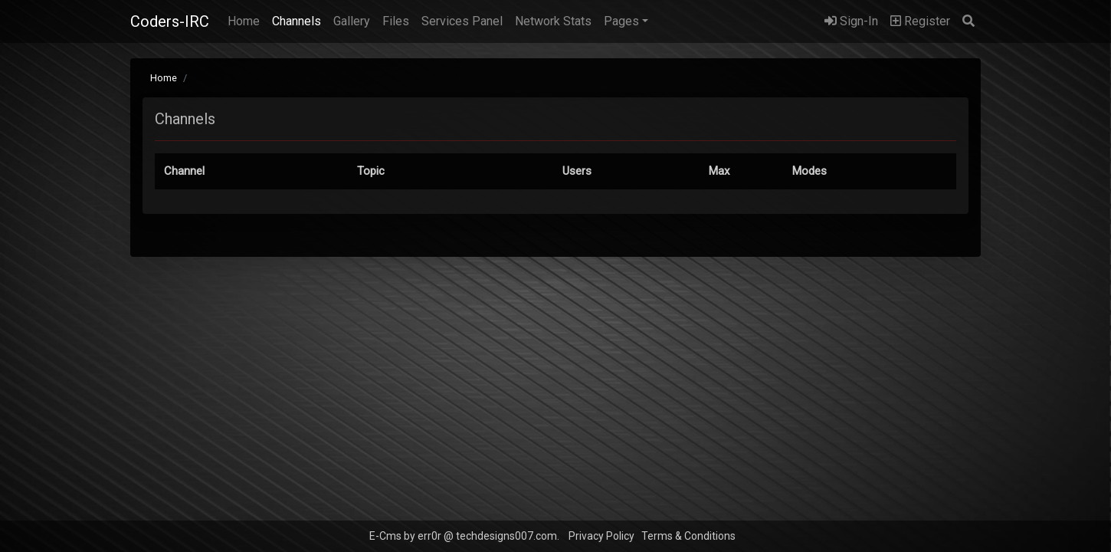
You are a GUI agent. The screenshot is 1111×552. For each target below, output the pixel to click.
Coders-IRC (169, 21)
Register (920, 21)
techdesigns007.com (506, 536)
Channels (296, 21)
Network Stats (553, 21)
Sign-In (851, 21)
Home (247, 20)
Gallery (351, 21)
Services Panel (462, 21)
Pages (621, 21)
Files (395, 21)
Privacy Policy (601, 536)
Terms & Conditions (688, 536)
